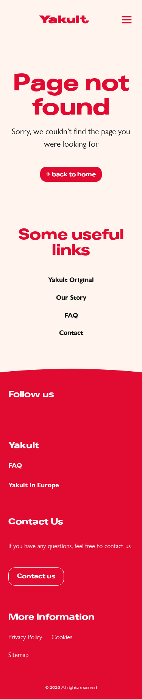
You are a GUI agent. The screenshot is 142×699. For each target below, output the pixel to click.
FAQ (71, 315)
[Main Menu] (127, 20)
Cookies (61, 637)
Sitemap (18, 655)
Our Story (71, 298)
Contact (71, 333)
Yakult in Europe (33, 485)
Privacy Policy (25, 637)
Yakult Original (71, 280)
